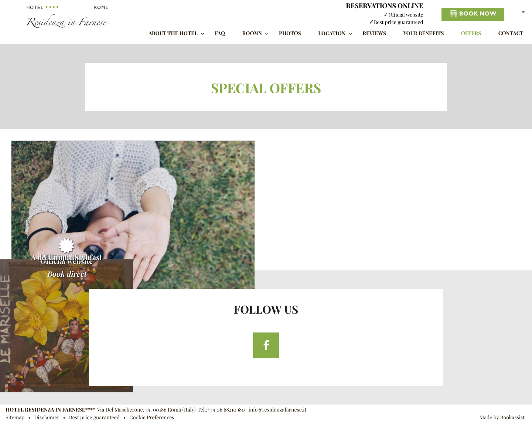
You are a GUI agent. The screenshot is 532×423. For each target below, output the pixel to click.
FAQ (220, 33)
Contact (511, 33)
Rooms (252, 33)
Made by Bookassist (502, 417)
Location (331, 33)
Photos (290, 33)
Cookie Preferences (151, 417)
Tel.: (221, 409)
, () (146, 409)
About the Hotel (173, 33)
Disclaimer (46, 417)
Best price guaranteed (94, 417)
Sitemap (15, 417)
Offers (471, 33)
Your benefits (423, 33)
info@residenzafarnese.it (278, 409)
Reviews (374, 33)
